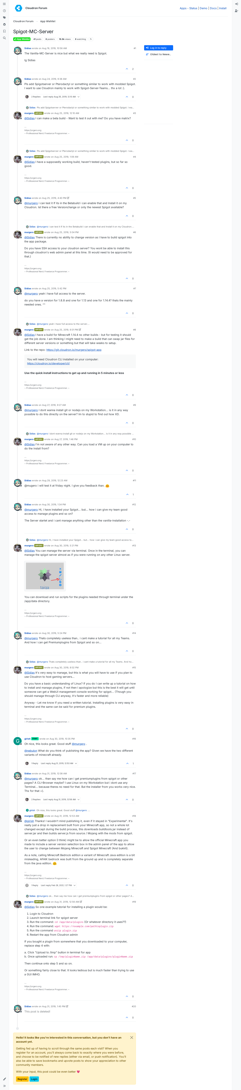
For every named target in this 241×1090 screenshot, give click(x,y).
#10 (134, 439)
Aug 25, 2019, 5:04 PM (66, 232)
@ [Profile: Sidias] (29, 118)
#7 (134, 288)
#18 (134, 816)
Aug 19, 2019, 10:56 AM (54, 48)
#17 (134, 773)
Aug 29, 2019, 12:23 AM (54, 480)
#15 (134, 667)
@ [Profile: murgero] (31, 203)
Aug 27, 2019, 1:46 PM (66, 439)
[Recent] (4, 11)
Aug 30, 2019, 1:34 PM (54, 504)
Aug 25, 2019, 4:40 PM (54, 198)
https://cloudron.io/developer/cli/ (48, 363)
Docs (213, 8)
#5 (134, 198)
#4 (134, 156)
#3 (134, 113)
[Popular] (4, 24)
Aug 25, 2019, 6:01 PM (66, 329)
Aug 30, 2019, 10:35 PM (62, 738)
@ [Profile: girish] (29, 821)
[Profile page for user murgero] (17, 115)
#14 (134, 633)
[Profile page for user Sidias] (17, 51)
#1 (135, 48)
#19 (134, 901)
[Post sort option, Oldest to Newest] (158, 54)
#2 (134, 79)
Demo (203, 8)
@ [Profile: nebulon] (30, 750)
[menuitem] (236, 4)
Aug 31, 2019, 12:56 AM (66, 901)
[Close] (132, 1037)
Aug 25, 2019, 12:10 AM (66, 113)
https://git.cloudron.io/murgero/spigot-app (73, 349)
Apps (183, 8)
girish (27, 738)
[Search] (4, 38)
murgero (29, 113)
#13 (134, 545)
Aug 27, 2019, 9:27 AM (54, 405)
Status (193, 8)
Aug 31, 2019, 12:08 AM (54, 773)
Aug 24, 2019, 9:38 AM (54, 79)
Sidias (27, 48)
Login (34, 1079)
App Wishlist (22, 39)
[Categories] (4, 4)
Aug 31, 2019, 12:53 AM (66, 816)
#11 (134, 480)
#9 (134, 405)
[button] (4, 1079)
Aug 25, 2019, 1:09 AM (66, 156)
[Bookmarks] (4, 31)
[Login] (236, 4)
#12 (134, 504)
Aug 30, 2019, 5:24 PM (54, 633)
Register (22, 1079)
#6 (134, 232)
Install (223, 8)
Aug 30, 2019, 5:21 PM (66, 545)
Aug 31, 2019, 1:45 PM (53, 1006)
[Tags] (4, 17)
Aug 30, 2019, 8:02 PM (66, 667)
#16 (134, 738)
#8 (134, 329)
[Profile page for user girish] (17, 741)
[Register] (236, 11)
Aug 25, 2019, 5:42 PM (54, 288)
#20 (134, 1006)
